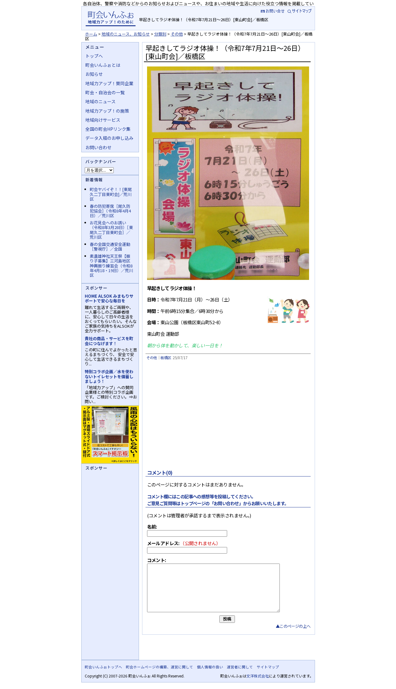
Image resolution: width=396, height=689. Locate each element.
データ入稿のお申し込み (109, 138)
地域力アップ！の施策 (107, 111)
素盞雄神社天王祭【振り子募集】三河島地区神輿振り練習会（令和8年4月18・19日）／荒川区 (111, 265)
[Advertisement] (227, 417)
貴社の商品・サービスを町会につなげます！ (109, 340)
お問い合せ (272, 11)
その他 (177, 34)
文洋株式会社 (257, 675)
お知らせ (94, 74)
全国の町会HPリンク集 (108, 129)
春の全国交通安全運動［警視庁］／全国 (110, 246)
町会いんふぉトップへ (103, 666)
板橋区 (165, 357)
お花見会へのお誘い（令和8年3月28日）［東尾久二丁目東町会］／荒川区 (111, 230)
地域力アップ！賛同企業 (109, 83)
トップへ (94, 56)
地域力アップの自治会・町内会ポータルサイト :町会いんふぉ (110, 18)
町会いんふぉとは (102, 65)
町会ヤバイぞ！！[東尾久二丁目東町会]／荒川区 (111, 194)
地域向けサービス (102, 120)
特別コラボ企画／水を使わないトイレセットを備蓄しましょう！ (109, 376)
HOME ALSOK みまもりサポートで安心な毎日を (109, 298)
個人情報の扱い (210, 666)
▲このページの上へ (293, 635)
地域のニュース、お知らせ (126, 34)
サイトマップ (300, 11)
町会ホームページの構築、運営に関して (159, 666)
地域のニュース (100, 101)
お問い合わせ (98, 147)
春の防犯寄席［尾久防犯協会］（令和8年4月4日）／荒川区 (110, 210)
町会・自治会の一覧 (105, 92)
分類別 (160, 34)
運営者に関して (240, 666)
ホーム (91, 34)
